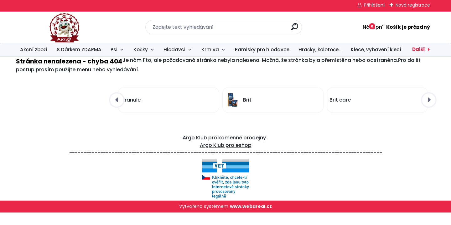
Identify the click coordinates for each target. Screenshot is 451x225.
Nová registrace (413, 5)
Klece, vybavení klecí (376, 49)
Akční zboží (33, 49)
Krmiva (210, 49)
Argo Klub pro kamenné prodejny (225, 137)
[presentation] (117, 100)
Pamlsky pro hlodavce (262, 49)
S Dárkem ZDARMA (79, 49)
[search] (294, 29)
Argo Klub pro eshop (225, 145)
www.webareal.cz (251, 206)
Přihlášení (374, 5)
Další (418, 49)
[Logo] (54, 27)
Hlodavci (174, 49)
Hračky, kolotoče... (319, 49)
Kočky (140, 49)
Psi (114, 49)
